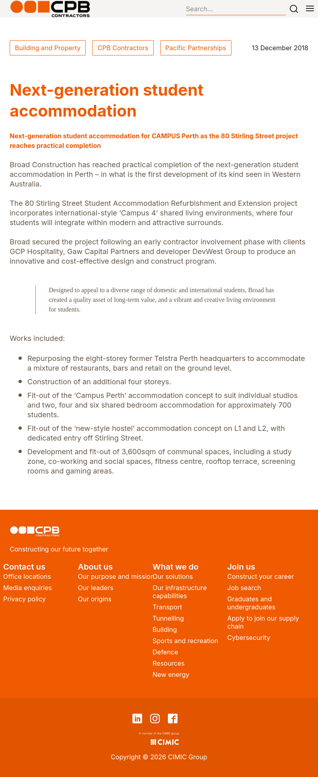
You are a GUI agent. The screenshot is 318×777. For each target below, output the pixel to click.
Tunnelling (168, 618)
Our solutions (173, 576)
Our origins (95, 599)
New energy (171, 674)
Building (165, 629)
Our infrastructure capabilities (180, 592)
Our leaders (96, 588)
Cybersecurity (249, 637)
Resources (169, 663)
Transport (167, 607)
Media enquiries (27, 588)
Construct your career (260, 576)
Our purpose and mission (116, 576)
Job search (244, 588)
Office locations (27, 576)
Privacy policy (24, 599)
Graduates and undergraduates (251, 603)
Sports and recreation (185, 641)
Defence (165, 652)
